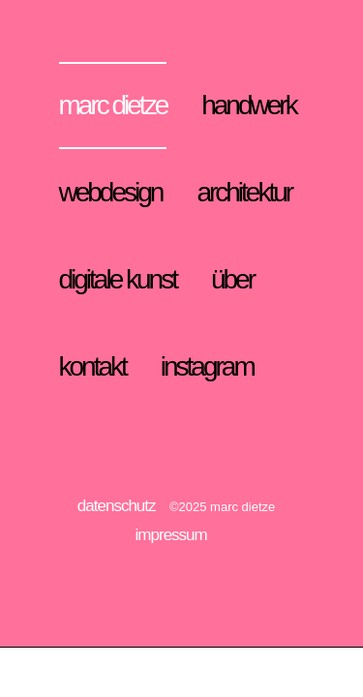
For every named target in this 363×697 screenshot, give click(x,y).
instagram (207, 366)
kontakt (92, 366)
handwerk (248, 105)
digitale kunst (117, 279)
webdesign (111, 192)
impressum (171, 535)
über (232, 279)
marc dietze (113, 105)
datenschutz (116, 506)
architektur (244, 192)
